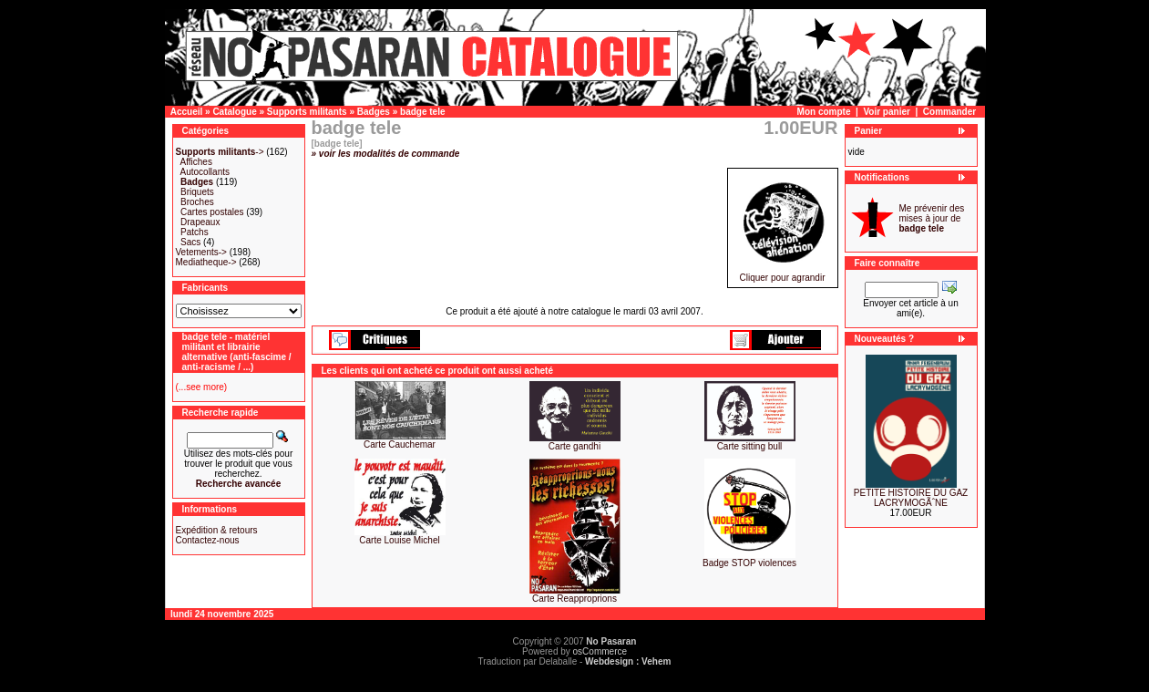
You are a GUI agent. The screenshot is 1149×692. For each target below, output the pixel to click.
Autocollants (205, 172)
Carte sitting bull (750, 446)
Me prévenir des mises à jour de (932, 218)
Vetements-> (201, 252)
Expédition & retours (217, 530)
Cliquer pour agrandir (782, 273)
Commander (949, 112)
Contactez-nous (208, 540)
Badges (373, 112)
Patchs (194, 232)
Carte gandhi (574, 446)
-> (220, 152)
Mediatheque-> (206, 262)
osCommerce (600, 651)
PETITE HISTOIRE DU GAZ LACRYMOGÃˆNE (911, 498)
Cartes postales (211, 212)
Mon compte (824, 112)
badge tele (422, 112)
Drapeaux (200, 222)
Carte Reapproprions (574, 599)
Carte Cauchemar (400, 444)
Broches (197, 202)
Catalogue (234, 112)
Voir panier (886, 112)
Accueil (186, 112)
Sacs (190, 242)
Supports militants (307, 112)
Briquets (197, 192)
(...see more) (202, 387)
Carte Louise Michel (399, 540)
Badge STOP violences (749, 563)
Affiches (196, 162)
